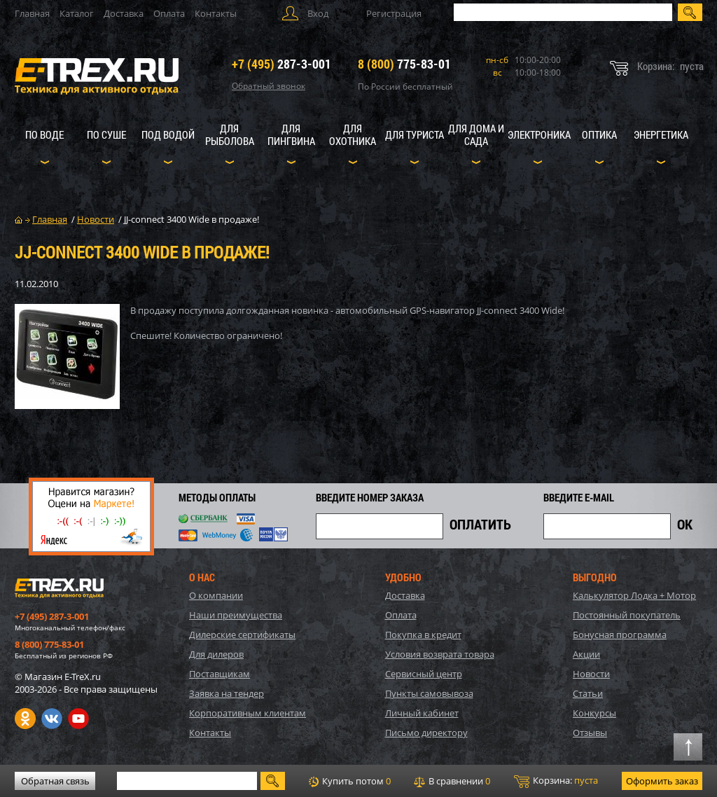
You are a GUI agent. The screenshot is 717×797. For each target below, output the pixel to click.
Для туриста (414, 134)
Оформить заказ (662, 781)
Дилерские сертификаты (242, 634)
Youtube (78, 718)
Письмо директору (426, 732)
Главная (32, 13)
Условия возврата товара (439, 654)
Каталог (77, 13)
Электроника (539, 134)
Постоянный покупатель (627, 615)
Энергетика (661, 134)
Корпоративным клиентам (247, 713)
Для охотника (352, 134)
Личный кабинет (422, 713)
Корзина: (556, 781)
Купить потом (350, 781)
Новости (591, 673)
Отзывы (590, 732)
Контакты (216, 13)
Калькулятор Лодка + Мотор (634, 595)
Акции (586, 654)
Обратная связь (55, 781)
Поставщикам (219, 673)
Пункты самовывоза (429, 693)
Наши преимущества (235, 615)
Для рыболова (229, 134)
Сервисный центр (423, 673)
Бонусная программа (620, 634)
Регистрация (394, 13)
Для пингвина (291, 134)
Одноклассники (25, 718)
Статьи (588, 693)
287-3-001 (281, 63)
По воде (44, 134)
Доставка (124, 13)
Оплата (169, 13)
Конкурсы (594, 713)
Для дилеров (216, 654)
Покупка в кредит (423, 634)
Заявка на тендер (226, 693)
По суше (106, 134)
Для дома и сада (476, 134)
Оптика (599, 134)
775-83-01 (404, 63)
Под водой (168, 134)
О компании (216, 595)
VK (51, 718)
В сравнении (452, 781)
